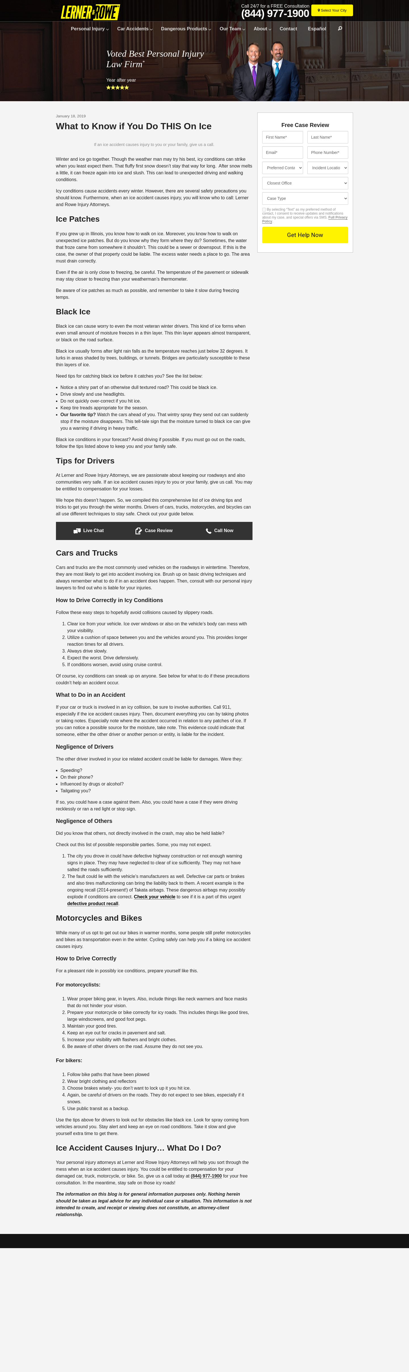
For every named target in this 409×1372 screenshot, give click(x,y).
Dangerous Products (184, 28)
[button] (89, 655)
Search (337, 29)
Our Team (230, 28)
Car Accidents (133, 28)
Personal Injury (88, 28)
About (260, 28)
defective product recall (92, 1027)
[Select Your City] (332, 10)
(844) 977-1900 (275, 14)
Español (317, 28)
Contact (288, 28)
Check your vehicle (155, 1020)
